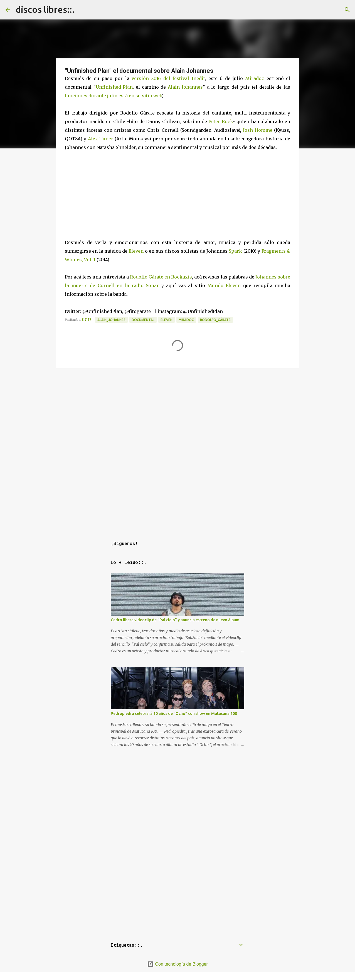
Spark (235, 251)
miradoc (186, 320)
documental (143, 320)
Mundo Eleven (224, 285)
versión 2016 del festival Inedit (168, 78)
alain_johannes (111, 320)
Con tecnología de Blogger (177, 964)
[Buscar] (347, 9)
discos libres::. (45, 9)
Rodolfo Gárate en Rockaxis (161, 277)
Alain (174, 87)
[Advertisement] (177, 409)
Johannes (192, 87)
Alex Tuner (100, 138)
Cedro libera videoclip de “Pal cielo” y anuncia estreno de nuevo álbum (175, 620)
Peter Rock (220, 121)
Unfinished (108, 87)
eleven (166, 320)
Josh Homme (257, 130)
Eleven (136, 251)
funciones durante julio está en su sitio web (113, 95)
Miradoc (254, 78)
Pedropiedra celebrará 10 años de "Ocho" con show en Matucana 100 (174, 713)
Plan (128, 87)
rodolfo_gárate (215, 320)
